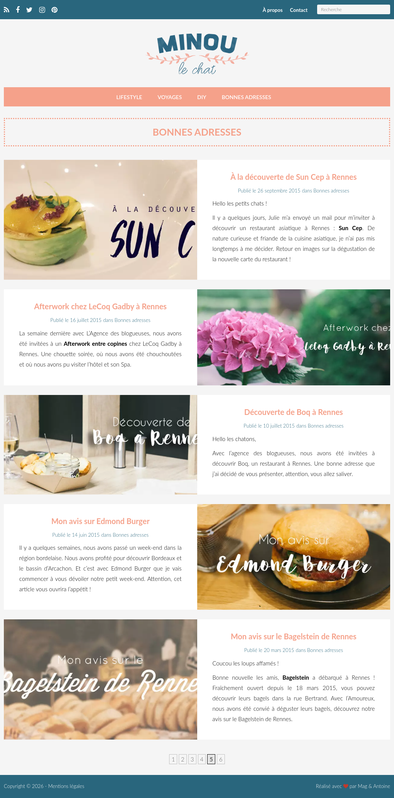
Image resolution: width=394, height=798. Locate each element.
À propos (273, 10)
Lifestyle (129, 97)
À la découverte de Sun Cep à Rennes (293, 176)
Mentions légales (66, 786)
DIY (201, 97)
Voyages (170, 97)
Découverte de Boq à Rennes (293, 411)
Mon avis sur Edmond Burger (100, 521)
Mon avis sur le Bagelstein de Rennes (293, 636)
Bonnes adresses (246, 97)
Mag (362, 786)
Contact (299, 10)
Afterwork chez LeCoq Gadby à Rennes (100, 306)
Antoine (381, 786)
